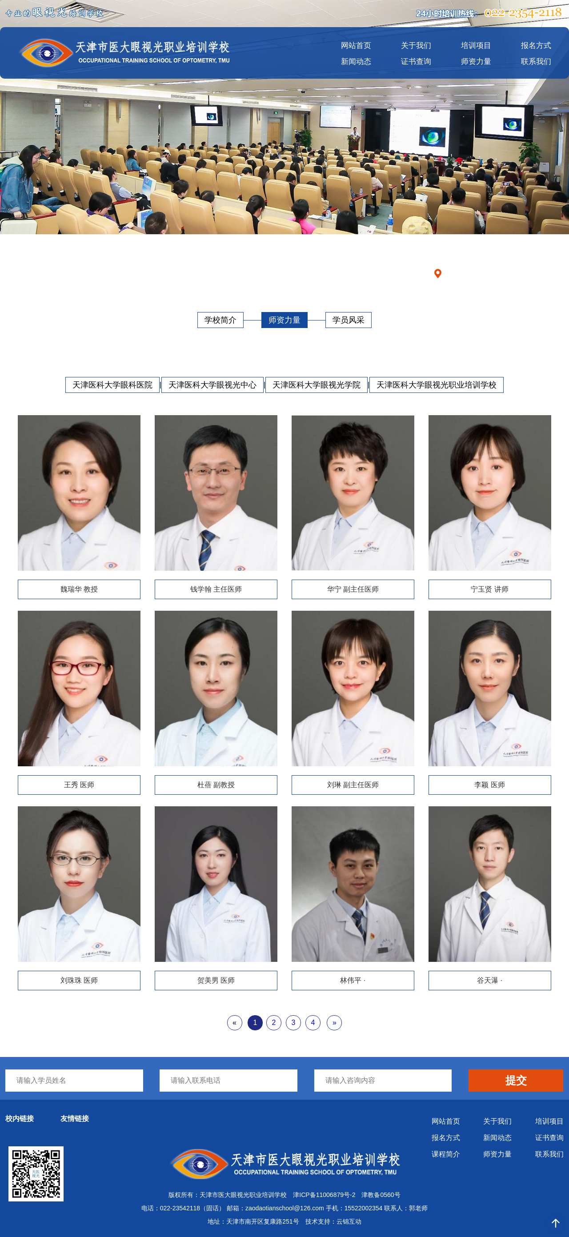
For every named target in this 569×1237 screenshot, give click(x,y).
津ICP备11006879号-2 (324, 1194)
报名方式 (536, 45)
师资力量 (476, 61)
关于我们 (416, 45)
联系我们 (536, 61)
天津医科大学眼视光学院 (316, 384)
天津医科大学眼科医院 (112, 384)
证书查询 (416, 61)
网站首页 (356, 45)
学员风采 (349, 320)
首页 (485, 273)
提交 (516, 1080)
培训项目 (476, 45)
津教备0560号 (380, 1194)
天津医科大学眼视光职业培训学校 (437, 384)
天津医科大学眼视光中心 (212, 384)
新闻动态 (356, 61)
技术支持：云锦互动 (333, 1221)
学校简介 (220, 320)
